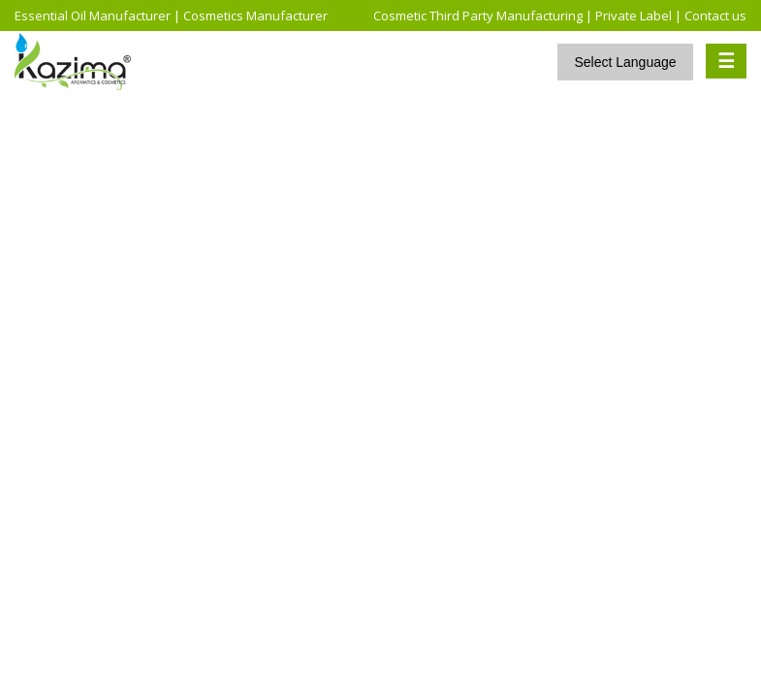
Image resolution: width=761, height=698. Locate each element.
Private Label (633, 15)
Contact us (715, 15)
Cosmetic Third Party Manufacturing (478, 15)
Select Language (625, 62)
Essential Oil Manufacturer (93, 15)
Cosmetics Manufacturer (255, 15)
